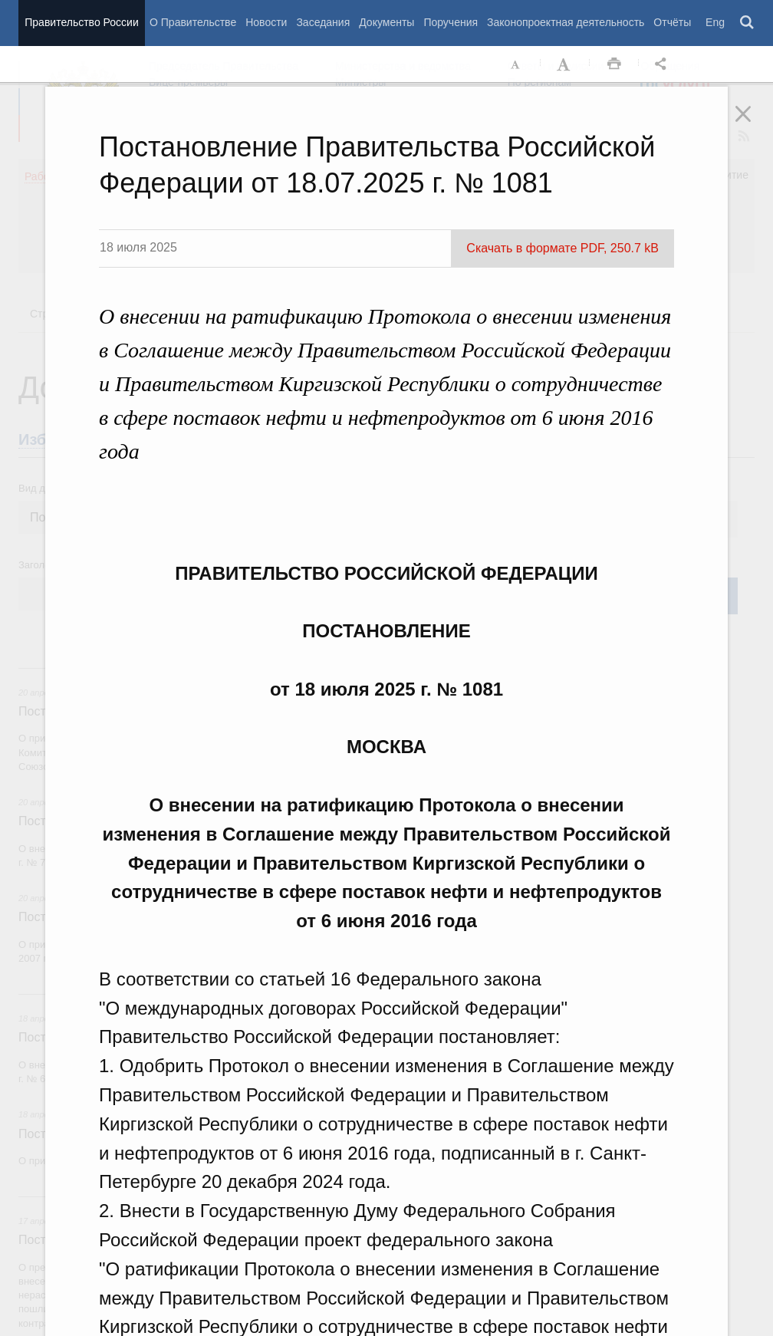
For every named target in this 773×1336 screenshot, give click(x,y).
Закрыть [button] (753, 124)
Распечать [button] (614, 64)
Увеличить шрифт (565, 64)
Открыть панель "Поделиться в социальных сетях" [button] (663, 64)
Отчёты (672, 22)
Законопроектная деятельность (565, 22)
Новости (266, 22)
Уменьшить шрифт (516, 64)
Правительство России (81, 22)
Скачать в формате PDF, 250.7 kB (562, 248)
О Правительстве (193, 22)
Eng (715, 22)
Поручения (450, 22)
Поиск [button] (747, 23)
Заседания (323, 22)
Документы (386, 22)
